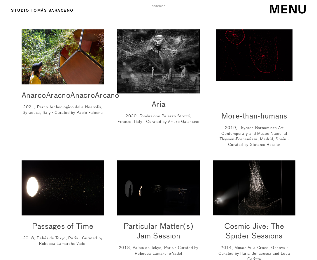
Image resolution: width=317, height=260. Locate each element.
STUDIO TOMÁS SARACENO (42, 10)
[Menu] (282, 7)
